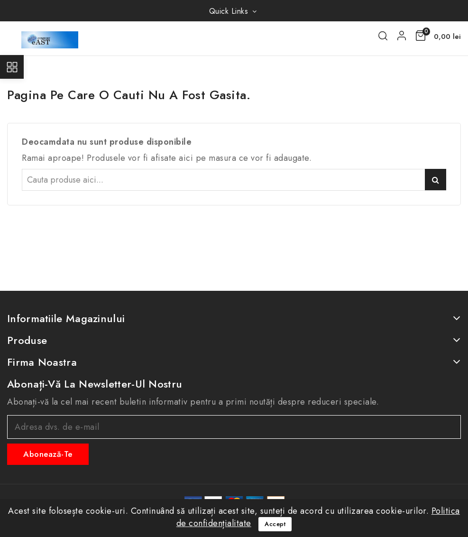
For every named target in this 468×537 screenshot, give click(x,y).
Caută (435, 179)
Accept (275, 523)
